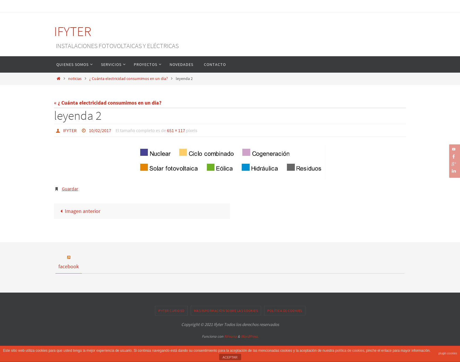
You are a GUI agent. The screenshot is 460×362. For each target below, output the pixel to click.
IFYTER (73, 31)
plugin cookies (448, 353)
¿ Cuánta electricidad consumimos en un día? (128, 78)
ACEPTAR (229, 357)
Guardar (70, 189)
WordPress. (249, 336)
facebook (68, 266)
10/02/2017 (100, 130)
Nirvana (230, 336)
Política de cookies (284, 310)
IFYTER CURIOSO (171, 310)
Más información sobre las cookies (226, 310)
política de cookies (349, 351)
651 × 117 (176, 130)
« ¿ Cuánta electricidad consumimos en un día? (107, 102)
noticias (75, 78)
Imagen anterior (79, 211)
